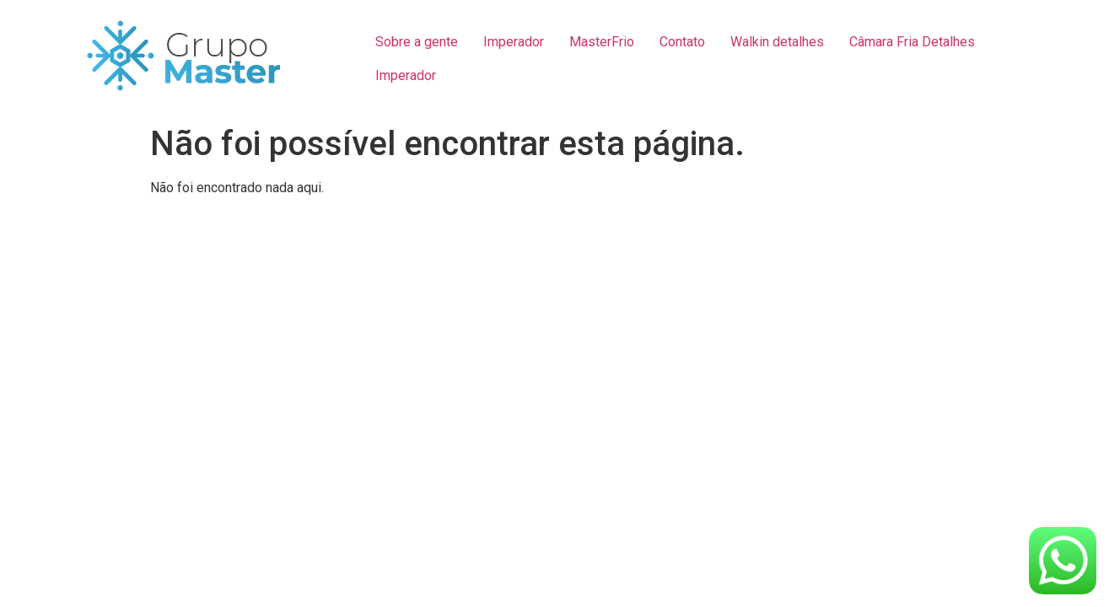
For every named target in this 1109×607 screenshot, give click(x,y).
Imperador (513, 42)
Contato (682, 42)
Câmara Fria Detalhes (912, 42)
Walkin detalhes (777, 42)
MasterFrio (601, 42)
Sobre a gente (416, 42)
